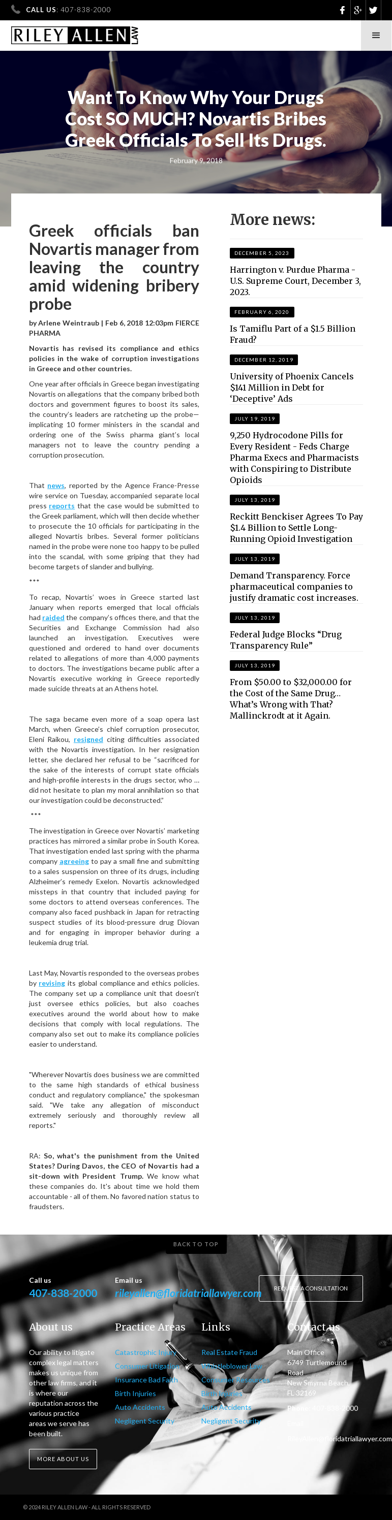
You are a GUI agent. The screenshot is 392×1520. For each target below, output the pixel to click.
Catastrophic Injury (145, 1352)
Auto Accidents (140, 1407)
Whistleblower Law (231, 1366)
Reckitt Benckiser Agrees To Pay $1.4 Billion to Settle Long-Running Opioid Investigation (296, 527)
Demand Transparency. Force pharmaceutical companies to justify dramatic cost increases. (294, 586)
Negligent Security (144, 1420)
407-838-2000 (63, 1292)
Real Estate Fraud (229, 1352)
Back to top (196, 1244)
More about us (63, 1459)
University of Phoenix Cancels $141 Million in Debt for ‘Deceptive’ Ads (292, 387)
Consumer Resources (235, 1379)
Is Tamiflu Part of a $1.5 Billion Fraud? (292, 334)
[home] (75, 32)
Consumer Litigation (147, 1366)
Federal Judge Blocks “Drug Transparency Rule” (286, 640)
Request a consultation (311, 1288)
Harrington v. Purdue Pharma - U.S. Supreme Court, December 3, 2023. (295, 281)
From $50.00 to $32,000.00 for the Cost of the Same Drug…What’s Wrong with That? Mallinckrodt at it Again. (291, 699)
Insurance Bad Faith (146, 1379)
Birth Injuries (135, 1393)
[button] (376, 35)
